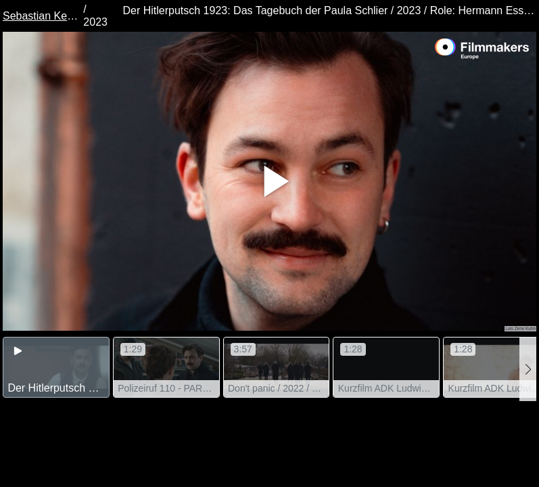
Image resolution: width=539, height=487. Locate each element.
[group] (56, 367)
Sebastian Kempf (41, 16)
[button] (527, 369)
